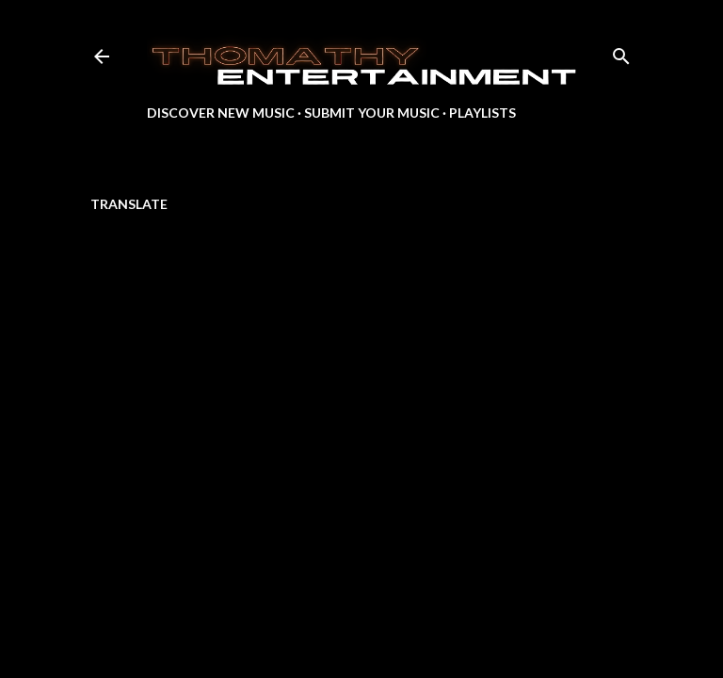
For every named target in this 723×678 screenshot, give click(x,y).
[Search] (621, 52)
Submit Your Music (372, 113)
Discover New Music (221, 113)
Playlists (482, 113)
